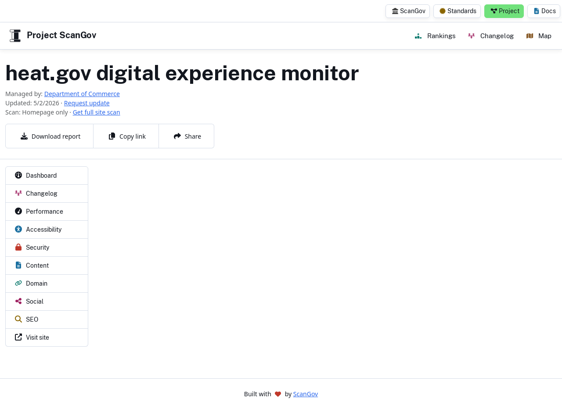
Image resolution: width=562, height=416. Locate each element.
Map (538, 35)
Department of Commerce (82, 94)
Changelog (490, 35)
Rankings (435, 35)
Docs (544, 10)
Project (505, 10)
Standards (458, 10)
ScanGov (408, 10)
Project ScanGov (51, 35)
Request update (87, 103)
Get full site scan (96, 112)
